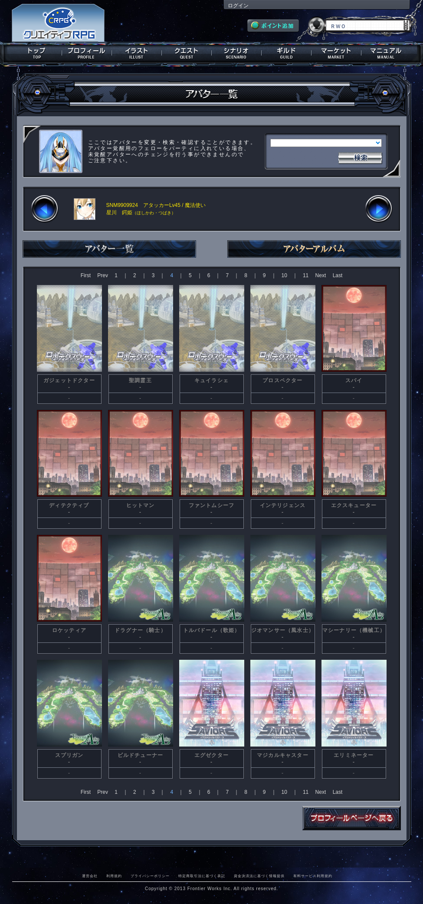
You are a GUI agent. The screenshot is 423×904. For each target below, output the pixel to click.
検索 (360, 157)
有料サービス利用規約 (312, 876)
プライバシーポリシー (150, 876)
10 (284, 275)
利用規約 (114, 876)
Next (320, 275)
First (86, 275)
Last (338, 275)
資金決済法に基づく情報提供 (259, 876)
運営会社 (90, 876)
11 (305, 275)
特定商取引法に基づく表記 (201, 876)
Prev (102, 275)
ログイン (238, 6)
